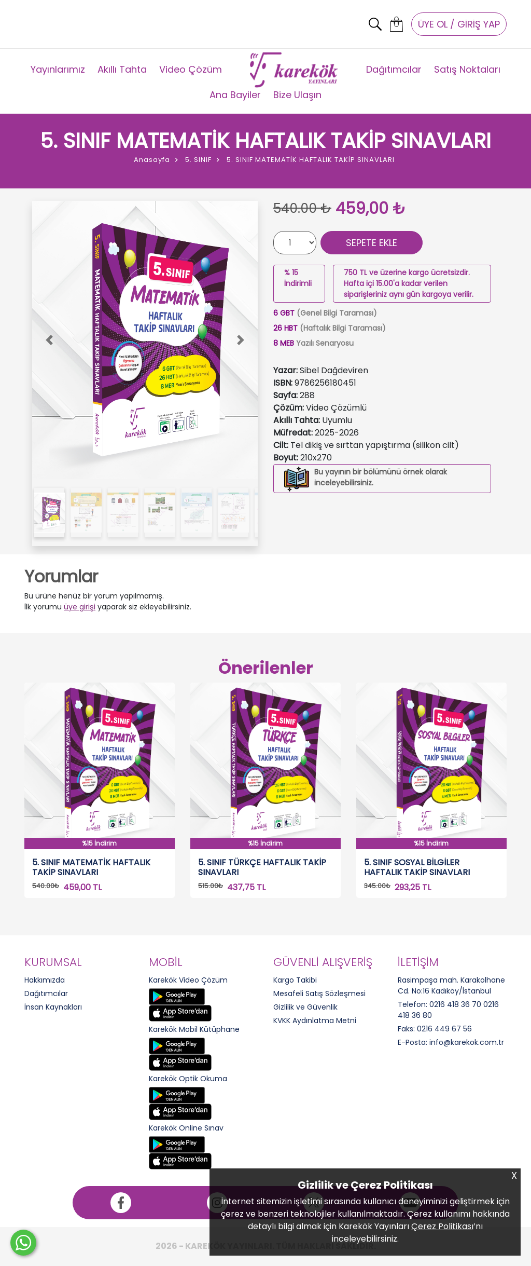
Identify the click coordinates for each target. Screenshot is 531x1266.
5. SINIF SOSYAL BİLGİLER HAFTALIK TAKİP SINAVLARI (417, 867)
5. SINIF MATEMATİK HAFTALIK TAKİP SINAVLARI (91, 867)
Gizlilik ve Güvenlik (305, 1007)
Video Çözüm (190, 69)
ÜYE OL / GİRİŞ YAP (459, 24)
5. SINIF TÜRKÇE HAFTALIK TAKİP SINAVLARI (262, 867)
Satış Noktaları (467, 69)
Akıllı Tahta (122, 69)
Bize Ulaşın (297, 94)
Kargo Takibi (295, 980)
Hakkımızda (44, 980)
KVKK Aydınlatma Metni (314, 1020)
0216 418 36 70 (455, 1004)
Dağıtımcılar (394, 69)
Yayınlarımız (58, 69)
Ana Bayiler (235, 94)
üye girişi (79, 607)
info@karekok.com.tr (466, 1042)
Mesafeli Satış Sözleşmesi (319, 993)
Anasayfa (152, 159)
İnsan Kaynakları (53, 1007)
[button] (49, 340)
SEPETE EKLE (371, 242)
